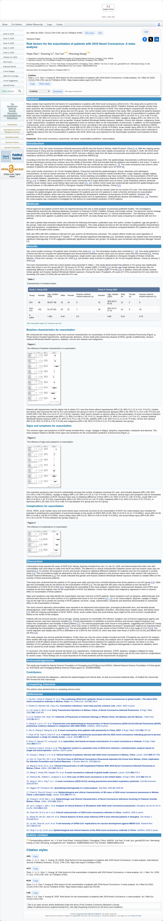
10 (85, 173)
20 (62, 587)
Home (4, 24)
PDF (146, 32)
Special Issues (9, 85)
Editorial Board (9, 66)
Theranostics (12, 124)
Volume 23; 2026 (10, 57)
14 (34, 180)
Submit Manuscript (34, 24)
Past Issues (7, 62)
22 (67, 628)
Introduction (12, 106)
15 (90, 183)
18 (136, 251)
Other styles (44, 84)
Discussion (12, 113)
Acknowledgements (12, 116)
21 (70, 621)
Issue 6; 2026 (8, 34)
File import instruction (73, 91)
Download (57, 91)
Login (49, 24)
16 (112, 237)
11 (31, 180)
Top (12, 104)
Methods (12, 109)
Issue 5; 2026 (8, 38)
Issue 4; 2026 (8, 43)
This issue (89, 33)
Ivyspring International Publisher (88, 914)
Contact (59, 24)
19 (149, 253)
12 (119, 185)
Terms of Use (136, 916)
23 (151, 628)
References (12, 118)
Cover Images (9, 71)
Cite (100, 33)
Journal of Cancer (12, 142)
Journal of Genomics (12, 147)
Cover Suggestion (10, 80)
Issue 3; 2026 (8, 48)
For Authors (17, 24)
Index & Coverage (10, 76)
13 (36, 633)
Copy (32, 84)
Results (12, 111)
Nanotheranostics (12, 137)
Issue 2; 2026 (8, 52)
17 (133, 251)
